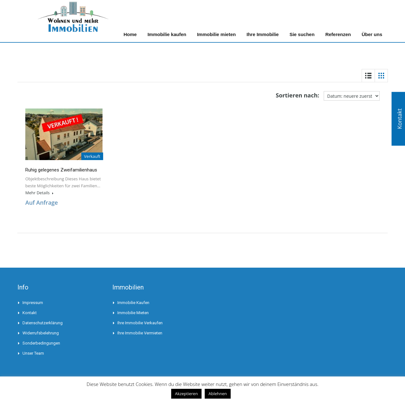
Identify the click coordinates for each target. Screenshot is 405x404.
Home (130, 34)
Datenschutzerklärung (42, 322)
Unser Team (33, 353)
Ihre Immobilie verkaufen (140, 322)
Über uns (372, 34)
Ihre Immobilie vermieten (139, 333)
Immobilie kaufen (166, 34)
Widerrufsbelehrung (40, 333)
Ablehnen (218, 393)
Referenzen (338, 34)
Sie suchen (302, 34)
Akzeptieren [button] (186, 393)
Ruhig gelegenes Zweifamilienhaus (61, 170)
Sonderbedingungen (41, 343)
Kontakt (29, 312)
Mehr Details (39, 193)
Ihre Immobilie (262, 34)
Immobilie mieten (216, 34)
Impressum (32, 302)
